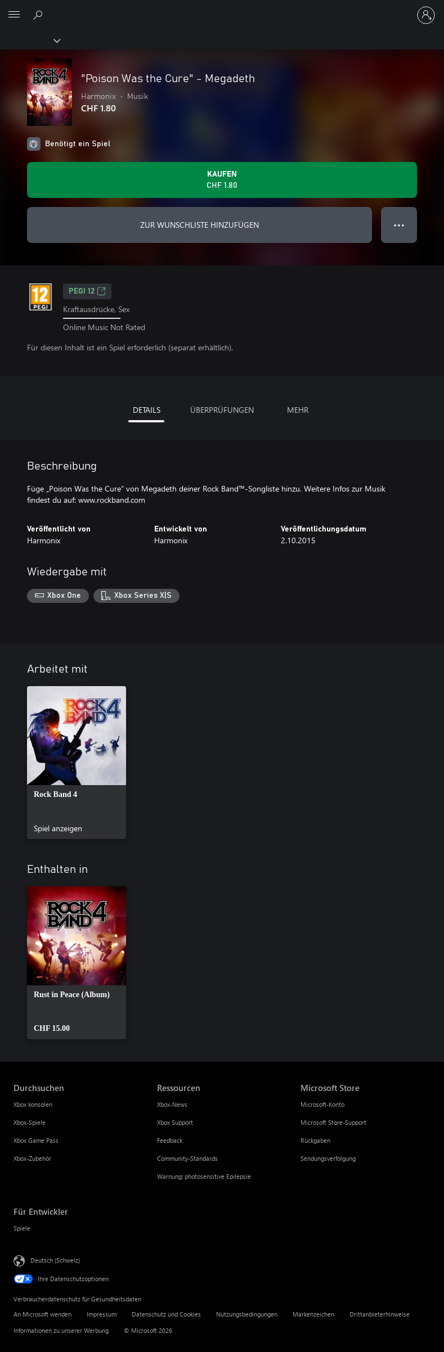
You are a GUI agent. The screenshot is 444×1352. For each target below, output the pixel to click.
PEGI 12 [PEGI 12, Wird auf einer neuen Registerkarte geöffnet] (87, 291)
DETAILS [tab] (146, 409)
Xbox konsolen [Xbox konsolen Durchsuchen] (33, 1104)
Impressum (101, 1314)
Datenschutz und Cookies (166, 1314)
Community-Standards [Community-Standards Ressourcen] (187, 1158)
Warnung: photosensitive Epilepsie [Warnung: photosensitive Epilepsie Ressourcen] (204, 1176)
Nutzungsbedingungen (246, 1314)
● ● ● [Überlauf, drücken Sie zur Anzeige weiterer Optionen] (399, 225)
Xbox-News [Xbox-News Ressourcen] (172, 1104)
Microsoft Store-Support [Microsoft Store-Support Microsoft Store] (333, 1122)
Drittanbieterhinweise (379, 1314)
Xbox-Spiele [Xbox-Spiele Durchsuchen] (30, 1122)
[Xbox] (29, 39)
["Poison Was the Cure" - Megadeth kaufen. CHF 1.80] (222, 180)
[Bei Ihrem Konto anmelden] (425, 15)
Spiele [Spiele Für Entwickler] (22, 1228)
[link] (76, 762)
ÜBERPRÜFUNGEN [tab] (222, 409)
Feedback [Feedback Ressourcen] (169, 1140)
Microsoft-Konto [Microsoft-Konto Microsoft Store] (322, 1104)
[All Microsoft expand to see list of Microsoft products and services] (14, 15)
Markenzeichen (313, 1314)
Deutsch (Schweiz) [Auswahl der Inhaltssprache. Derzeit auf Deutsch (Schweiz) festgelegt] (55, 1260)
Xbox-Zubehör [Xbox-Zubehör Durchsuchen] (32, 1158)
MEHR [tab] (297, 409)
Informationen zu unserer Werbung (61, 1330)
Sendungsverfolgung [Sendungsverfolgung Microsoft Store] (328, 1158)
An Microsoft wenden (42, 1314)
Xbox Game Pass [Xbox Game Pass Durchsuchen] (36, 1140)
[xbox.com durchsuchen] (39, 15)
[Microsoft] (221, 8)
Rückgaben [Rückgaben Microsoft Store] (315, 1140)
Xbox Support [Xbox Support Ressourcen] (175, 1122)
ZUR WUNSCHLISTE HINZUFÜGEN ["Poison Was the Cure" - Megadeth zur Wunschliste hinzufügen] (199, 224)
